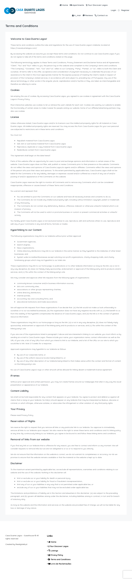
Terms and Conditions (59, 559)
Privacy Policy (55, 555)
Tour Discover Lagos (97, 5)
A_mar (76, 15)
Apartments (77, 5)
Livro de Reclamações (59, 564)
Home (64, 5)
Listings (53, 550)
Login (113, 10)
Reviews (88, 15)
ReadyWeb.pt (21, 544)
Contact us (101, 15)
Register (125, 10)
